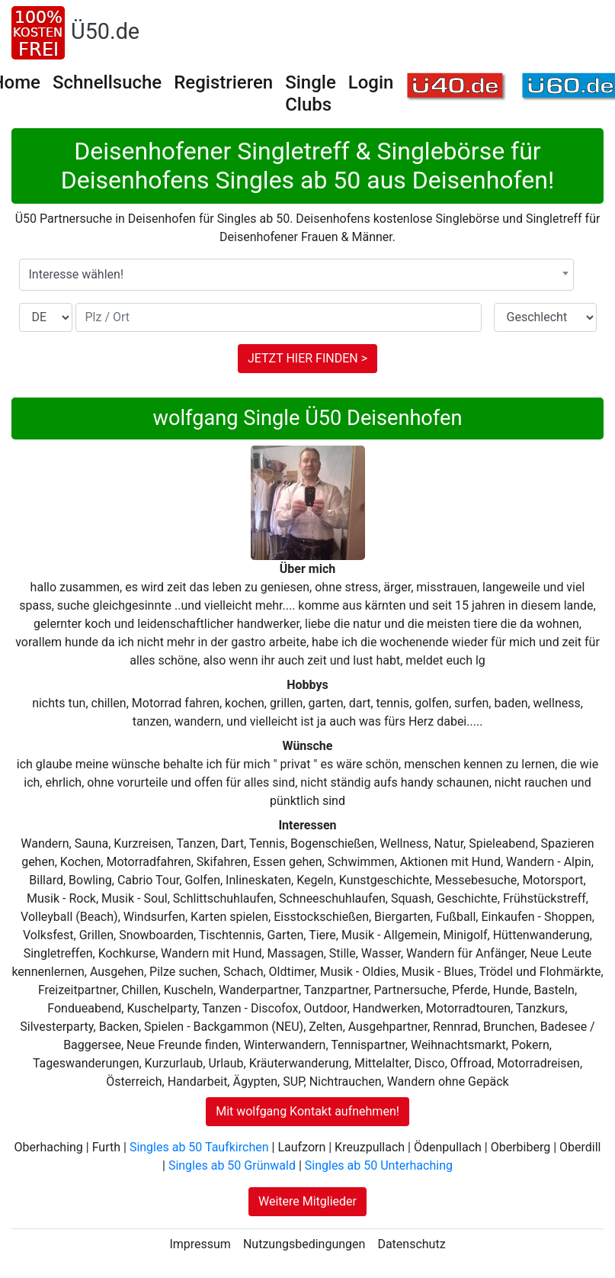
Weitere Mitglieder (307, 1201)
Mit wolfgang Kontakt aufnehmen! (307, 1111)
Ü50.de (105, 31)
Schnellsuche (107, 82)
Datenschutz (411, 1244)
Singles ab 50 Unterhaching (379, 1165)
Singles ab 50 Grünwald (232, 1165)
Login (371, 82)
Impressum (200, 1244)
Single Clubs (310, 93)
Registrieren (223, 82)
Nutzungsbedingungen (304, 1244)
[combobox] (296, 275)
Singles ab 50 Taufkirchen (199, 1147)
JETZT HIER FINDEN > (307, 358)
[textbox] (296, 274)
